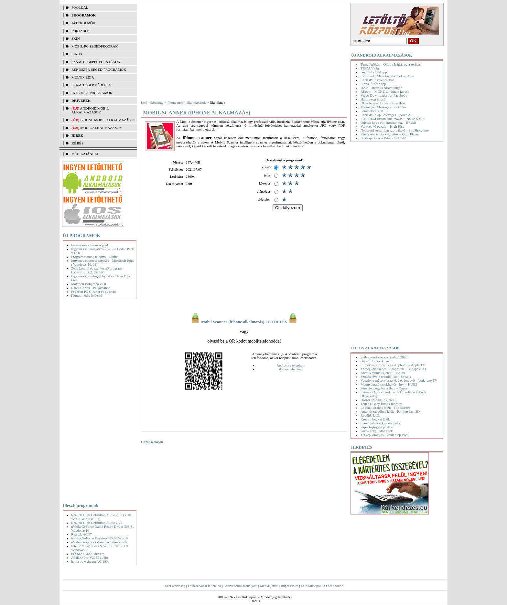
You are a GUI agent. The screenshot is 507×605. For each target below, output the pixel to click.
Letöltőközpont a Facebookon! (322, 586)
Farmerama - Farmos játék (90, 245)
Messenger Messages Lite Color (383, 107)
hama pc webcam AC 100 (89, 561)
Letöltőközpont (152, 102)
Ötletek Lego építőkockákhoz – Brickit (388, 122)
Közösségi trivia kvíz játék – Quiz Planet (390, 134)
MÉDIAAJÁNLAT (85, 154)
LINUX (76, 54)
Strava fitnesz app (373, 84)
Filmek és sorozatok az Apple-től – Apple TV (393, 365)
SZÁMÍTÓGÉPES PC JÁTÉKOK (95, 62)
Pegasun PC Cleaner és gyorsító (94, 291)
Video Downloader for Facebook (384, 95)
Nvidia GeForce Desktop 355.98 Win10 (99, 538)
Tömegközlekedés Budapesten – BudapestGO (393, 369)
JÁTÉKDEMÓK (83, 23)
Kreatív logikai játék (375, 419)
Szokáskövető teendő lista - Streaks (386, 376)
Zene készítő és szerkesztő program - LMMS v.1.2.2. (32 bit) (97, 270)
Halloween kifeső (373, 99)
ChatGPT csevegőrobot (377, 80)
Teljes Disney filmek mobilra (381, 404)
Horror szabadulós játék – (379, 400)
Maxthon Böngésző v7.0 (88, 284)
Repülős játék (370, 415)
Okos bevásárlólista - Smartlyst (383, 103)
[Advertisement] (98, 400)
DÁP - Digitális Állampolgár (381, 88)
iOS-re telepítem (291, 369)
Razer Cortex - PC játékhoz (90, 288)
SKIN (75, 38)
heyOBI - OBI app (374, 72)
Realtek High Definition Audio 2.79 (96, 523)
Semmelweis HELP (374, 111)
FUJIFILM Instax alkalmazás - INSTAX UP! (393, 119)
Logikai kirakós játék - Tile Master (385, 407)
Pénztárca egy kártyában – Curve (384, 388)
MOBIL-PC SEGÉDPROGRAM (94, 46)
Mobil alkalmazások (101, 128)
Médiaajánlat (269, 586)
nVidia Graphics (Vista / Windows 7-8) (99, 542)
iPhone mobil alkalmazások (108, 120)
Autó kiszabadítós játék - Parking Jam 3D (390, 411)
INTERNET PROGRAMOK (92, 93)
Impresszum (289, 586)
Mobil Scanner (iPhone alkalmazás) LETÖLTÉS (244, 322)
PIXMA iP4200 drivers (87, 554)
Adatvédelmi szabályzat (240, 586)
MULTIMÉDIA (82, 77)
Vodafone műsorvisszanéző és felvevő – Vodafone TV (399, 380)
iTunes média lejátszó (86, 295)
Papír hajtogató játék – (377, 427)
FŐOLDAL (79, 7)
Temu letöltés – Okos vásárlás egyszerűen (390, 64)
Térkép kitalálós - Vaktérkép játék (385, 435)
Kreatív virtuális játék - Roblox (383, 373)
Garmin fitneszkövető (376, 361)
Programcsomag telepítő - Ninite (94, 257)
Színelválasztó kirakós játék (380, 423)
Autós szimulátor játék (377, 431)
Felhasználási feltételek (204, 586)
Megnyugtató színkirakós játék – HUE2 (389, 384)
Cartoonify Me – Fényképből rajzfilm (387, 76)
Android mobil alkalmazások (90, 110)
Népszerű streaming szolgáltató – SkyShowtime (395, 130)
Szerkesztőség (175, 586)
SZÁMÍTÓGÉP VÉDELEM (91, 85)
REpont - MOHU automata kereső (385, 91)
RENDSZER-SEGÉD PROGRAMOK (98, 69)
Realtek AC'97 (81, 534)
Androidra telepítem (290, 365)
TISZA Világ (370, 68)
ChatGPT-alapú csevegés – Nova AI (386, 115)
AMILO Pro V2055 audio (89, 557)
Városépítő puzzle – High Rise (382, 126)
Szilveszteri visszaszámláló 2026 (384, 357)
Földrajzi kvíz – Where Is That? (383, 138)
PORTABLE (80, 31)
